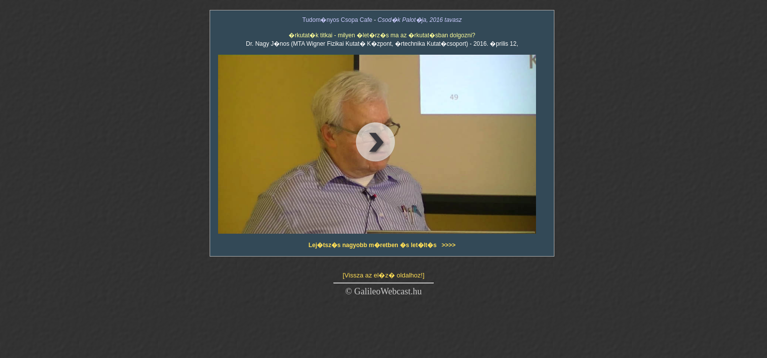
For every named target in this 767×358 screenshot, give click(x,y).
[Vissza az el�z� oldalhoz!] (384, 275)
